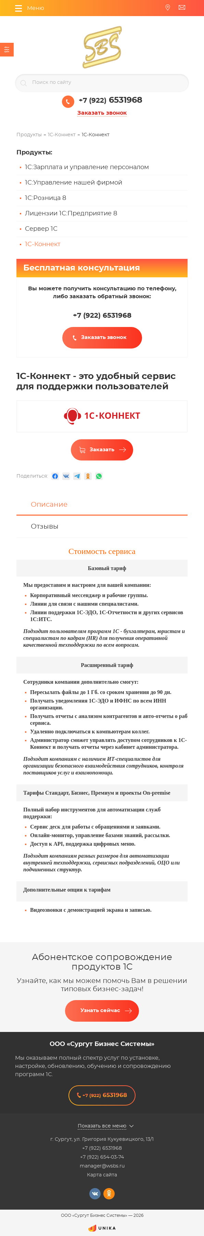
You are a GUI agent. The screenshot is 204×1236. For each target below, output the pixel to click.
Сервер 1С (41, 229)
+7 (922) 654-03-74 (102, 1157)
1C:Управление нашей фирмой (73, 183)
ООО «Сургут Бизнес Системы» (102, 1044)
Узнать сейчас (100, 1010)
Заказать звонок (102, 113)
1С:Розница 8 (45, 198)
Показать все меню (102, 1126)
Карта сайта (102, 1175)
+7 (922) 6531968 (102, 1148)
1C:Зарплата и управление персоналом (87, 167)
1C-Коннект (43, 244)
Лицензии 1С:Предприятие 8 (71, 214)
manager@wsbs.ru (102, 1166)
